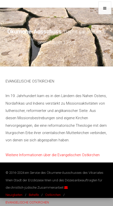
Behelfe (34, 195)
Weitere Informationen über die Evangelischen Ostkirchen (53, 155)
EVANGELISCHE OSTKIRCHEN (27, 202)
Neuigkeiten (14, 195)
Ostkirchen (53, 195)
